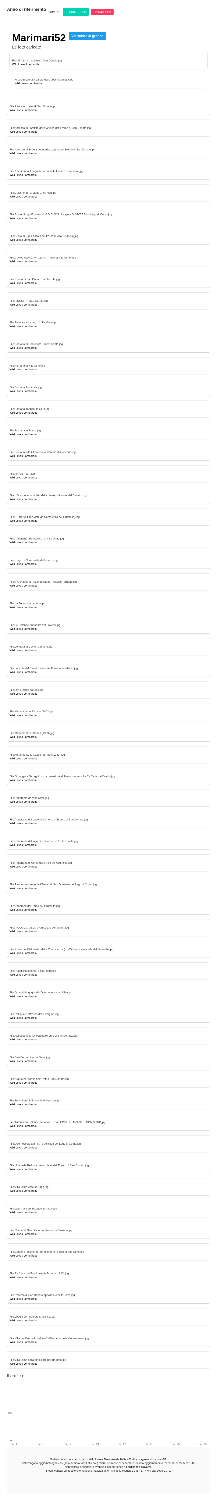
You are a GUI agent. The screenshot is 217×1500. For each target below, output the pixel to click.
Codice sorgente (139, 1459)
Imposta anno (75, 12)
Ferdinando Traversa (139, 1466)
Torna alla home (102, 11)
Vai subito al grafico (87, 36)
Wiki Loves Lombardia (25, 64)
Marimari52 (39, 37)
